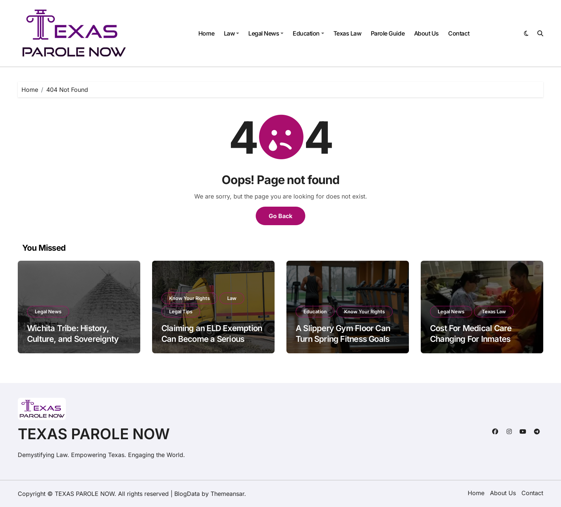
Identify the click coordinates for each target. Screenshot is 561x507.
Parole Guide (387, 33)
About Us (426, 33)
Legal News (265, 33)
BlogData (187, 493)
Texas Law (347, 33)
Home (206, 33)
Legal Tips (180, 311)
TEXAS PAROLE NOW (94, 434)
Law (231, 33)
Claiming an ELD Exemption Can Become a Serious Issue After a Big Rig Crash (211, 338)
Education (308, 33)
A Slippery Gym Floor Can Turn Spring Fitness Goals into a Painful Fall (343, 338)
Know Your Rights (189, 298)
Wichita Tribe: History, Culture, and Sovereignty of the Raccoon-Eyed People (77, 338)
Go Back (280, 216)
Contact (458, 33)
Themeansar (227, 493)
